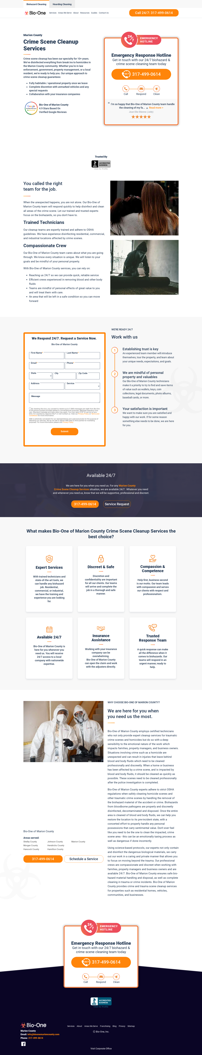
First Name (37, 352)
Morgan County (30, 845)
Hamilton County (55, 849)
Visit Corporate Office (101, 1048)
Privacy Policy (83, 414)
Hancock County (31, 849)
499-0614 (35, 1038)
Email (34, 363)
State (33, 373)
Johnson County (55, 841)
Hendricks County (55, 845)
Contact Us (104, 13)
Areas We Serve (65, 13)
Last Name (73, 352)
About (76, 13)
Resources (84, 13)
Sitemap (131, 1026)
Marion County (78, 841)
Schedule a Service (83, 859)
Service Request (117, 504)
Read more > (156, 107)
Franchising (105, 1026)
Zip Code (82, 373)
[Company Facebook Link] (23, 1044)
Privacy (122, 1026)
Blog (115, 1026)
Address (35, 383)
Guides (94, 13)
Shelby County (30, 841)
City (56, 373)
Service (70, 383)
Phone (70, 363)
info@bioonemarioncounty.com (43, 1034)
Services (52, 13)
